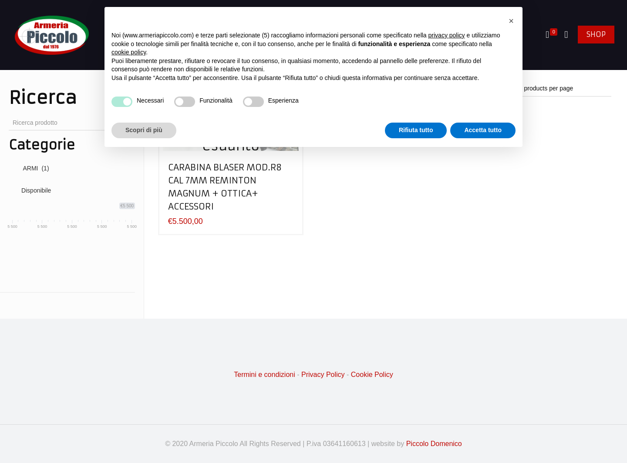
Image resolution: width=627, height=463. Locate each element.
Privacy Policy (323, 374)
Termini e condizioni (264, 374)
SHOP (596, 34)
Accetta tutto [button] (483, 130)
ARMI (36, 168)
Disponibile (36, 190)
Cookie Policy (372, 374)
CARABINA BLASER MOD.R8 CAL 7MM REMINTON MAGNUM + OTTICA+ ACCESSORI (225, 187)
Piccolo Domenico (434, 443)
